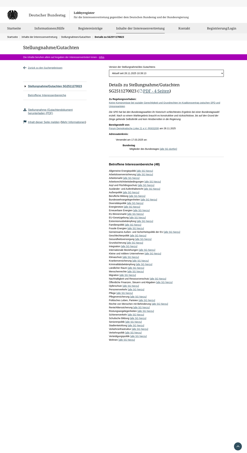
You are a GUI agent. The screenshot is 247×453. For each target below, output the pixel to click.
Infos (101, 57)
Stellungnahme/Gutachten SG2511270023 (55, 86)
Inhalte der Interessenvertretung (140, 28)
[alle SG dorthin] (168, 149)
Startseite (14, 29)
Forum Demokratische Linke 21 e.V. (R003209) (134, 128)
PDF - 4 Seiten (154, 91)
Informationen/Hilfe (49, 29)
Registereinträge (90, 29)
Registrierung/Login (222, 29)
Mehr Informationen (73, 122)
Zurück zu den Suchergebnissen (42, 67)
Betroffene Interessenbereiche (47, 95)
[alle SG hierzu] (145, 170)
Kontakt (184, 29)
